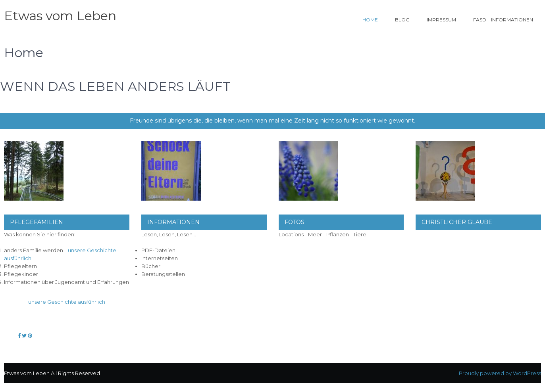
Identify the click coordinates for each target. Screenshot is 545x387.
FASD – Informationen (503, 20)
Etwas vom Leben (60, 15)
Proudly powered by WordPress (500, 373)
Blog (402, 20)
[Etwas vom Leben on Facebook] (20, 335)
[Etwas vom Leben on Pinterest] (30, 335)
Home (370, 20)
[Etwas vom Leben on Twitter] (25, 335)
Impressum (441, 20)
